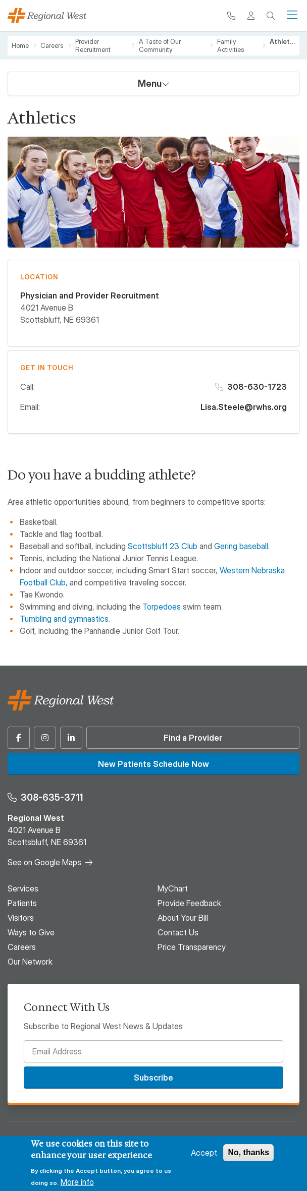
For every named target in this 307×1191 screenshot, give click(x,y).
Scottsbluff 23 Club (162, 546)
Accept (204, 1153)
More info (77, 1182)
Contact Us (178, 932)
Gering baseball (241, 546)
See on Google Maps (44, 862)
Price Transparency (192, 947)
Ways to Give (31, 932)
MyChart (173, 888)
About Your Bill (183, 918)
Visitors (21, 918)
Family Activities (230, 45)
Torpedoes (161, 607)
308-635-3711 (52, 797)
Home (20, 45)
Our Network (30, 962)
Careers (52, 45)
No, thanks (248, 1152)
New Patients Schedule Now (153, 764)
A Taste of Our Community (160, 45)
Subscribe (153, 1078)
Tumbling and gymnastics (64, 619)
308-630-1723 (257, 387)
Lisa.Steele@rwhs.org (243, 407)
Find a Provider (193, 738)
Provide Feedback (189, 903)
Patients (22, 903)
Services (23, 888)
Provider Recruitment (93, 45)
